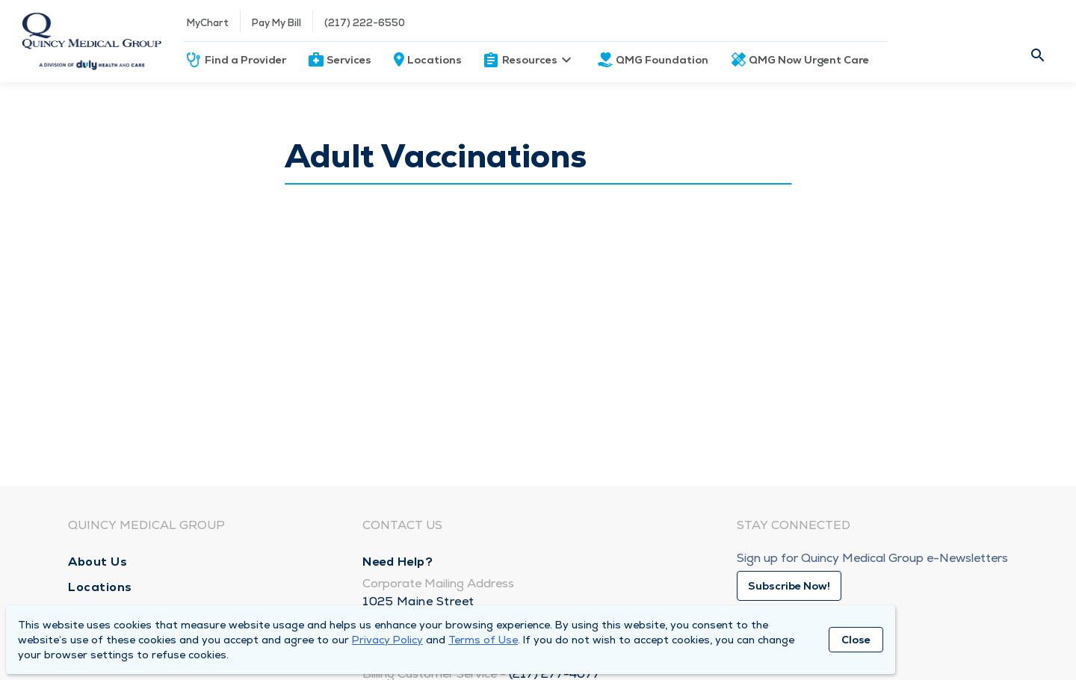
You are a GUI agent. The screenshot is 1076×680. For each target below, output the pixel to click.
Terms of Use (483, 639)
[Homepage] (91, 41)
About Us (97, 561)
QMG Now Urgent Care (809, 60)
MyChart (208, 22)
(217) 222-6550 (364, 22)
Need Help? (397, 561)
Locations (434, 60)
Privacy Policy (387, 639)
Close (856, 639)
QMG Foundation (662, 60)
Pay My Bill (276, 22)
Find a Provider (245, 60)
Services (349, 60)
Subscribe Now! (789, 586)
